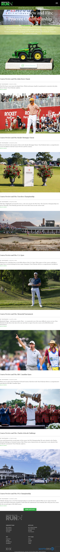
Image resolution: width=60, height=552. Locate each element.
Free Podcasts (31, 531)
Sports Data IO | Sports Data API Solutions (46, 548)
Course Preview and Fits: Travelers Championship (17, 196)
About (29, 538)
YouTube (30, 540)
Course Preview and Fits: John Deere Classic (15, 79)
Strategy (7, 540)
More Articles (30, 509)
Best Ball (30, 530)
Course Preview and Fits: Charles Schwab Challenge (18, 433)
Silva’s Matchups (31, 528)
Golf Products (9, 530)
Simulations (8, 543)
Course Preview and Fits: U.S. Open (12, 255)
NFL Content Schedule (32, 527)
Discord (29, 541)
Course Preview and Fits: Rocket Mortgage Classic (17, 138)
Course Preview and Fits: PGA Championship (15, 493)
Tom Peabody (5, 84)
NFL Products (8, 527)
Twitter (29, 543)
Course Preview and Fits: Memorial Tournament (16, 314)
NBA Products (9, 528)
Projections (8, 538)
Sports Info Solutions (8, 549)
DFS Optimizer (9, 541)
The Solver (8, 531)
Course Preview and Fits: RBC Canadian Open (15, 374)
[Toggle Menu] (57, 3)
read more (3, 89)
